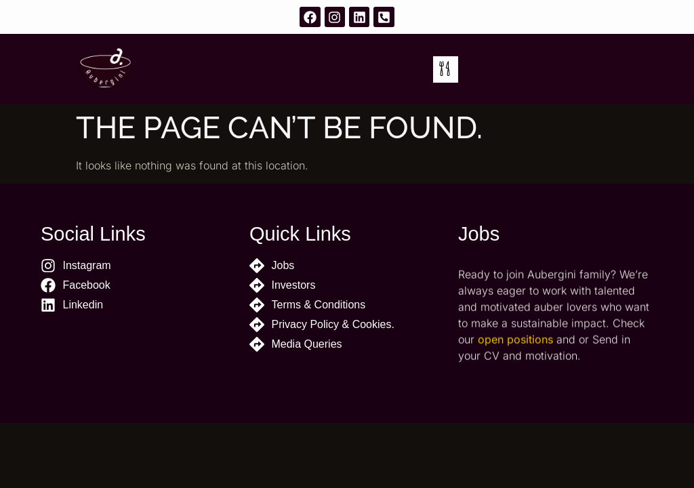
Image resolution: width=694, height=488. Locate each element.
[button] (445, 69)
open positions (515, 350)
